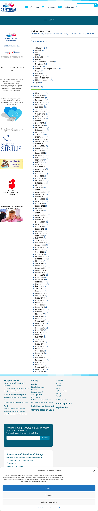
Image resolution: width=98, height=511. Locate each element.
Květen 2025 (40, 116)
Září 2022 (39, 187)
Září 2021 (39, 210)
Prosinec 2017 (41, 309)
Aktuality (38, 48)
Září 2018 (39, 289)
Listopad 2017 (41, 312)
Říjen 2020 (39, 236)
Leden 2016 (40, 353)
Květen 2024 (40, 144)
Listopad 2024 (41, 130)
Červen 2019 (40, 270)
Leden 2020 (40, 254)
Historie (34, 389)
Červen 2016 (40, 341)
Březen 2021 (40, 224)
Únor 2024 (39, 151)
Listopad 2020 (41, 233)
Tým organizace (36, 395)
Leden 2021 (40, 229)
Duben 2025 (40, 118)
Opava (38, 71)
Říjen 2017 (39, 314)
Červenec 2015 (41, 358)
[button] (94, 470)
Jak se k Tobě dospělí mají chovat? (15, 414)
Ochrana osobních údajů (42, 410)
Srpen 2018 (40, 291)
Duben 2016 (40, 346)
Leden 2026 (40, 98)
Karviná (38, 59)
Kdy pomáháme (11, 380)
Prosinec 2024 (41, 128)
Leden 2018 (40, 307)
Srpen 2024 (40, 137)
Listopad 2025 (41, 102)
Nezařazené (40, 64)
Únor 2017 (39, 330)
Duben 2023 (40, 174)
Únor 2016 (39, 351)
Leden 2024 (40, 153)
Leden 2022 (40, 206)
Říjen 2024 (39, 132)
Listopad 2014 (41, 362)
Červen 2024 (40, 141)
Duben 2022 (40, 199)
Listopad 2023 (41, 157)
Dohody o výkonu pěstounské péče (16, 402)
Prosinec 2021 (41, 208)
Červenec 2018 (41, 293)
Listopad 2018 (41, 284)
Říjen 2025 (39, 105)
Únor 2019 (39, 277)
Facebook (34, 7)
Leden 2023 (40, 178)
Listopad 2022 (41, 183)
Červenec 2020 (41, 243)
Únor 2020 (39, 252)
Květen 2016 (40, 344)
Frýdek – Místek (61, 391)
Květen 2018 (40, 298)
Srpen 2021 (40, 213)
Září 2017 (39, 316)
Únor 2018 (39, 305)
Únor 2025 (39, 123)
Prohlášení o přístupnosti (42, 406)
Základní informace (38, 387)
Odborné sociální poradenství (47, 68)
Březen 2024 (40, 148)
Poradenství (8, 386)
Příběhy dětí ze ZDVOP (44, 75)
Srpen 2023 (40, 164)
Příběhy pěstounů (42, 78)
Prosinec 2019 (41, 256)
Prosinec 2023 (41, 155)
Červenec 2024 (41, 139)
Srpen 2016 (40, 339)
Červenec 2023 (41, 167)
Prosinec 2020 (41, 231)
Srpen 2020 (40, 240)
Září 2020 (39, 238)
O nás (34, 384)
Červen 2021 (40, 217)
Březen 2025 (40, 121)
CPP (36, 52)
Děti (6, 406)
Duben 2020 (40, 247)
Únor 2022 (39, 203)
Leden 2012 (40, 371)
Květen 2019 (40, 272)
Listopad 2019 (41, 259)
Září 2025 (39, 107)
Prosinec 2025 (41, 100)
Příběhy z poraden (42, 80)
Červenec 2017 (41, 321)
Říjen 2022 (39, 185)
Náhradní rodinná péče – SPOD (42, 402)
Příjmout (49, 488)
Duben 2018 (40, 300)
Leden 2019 (40, 279)
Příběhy (34, 380)
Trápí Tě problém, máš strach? (14, 409)
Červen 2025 (40, 114)
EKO (37, 55)
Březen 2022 (40, 201)
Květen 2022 (40, 197)
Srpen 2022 (40, 190)
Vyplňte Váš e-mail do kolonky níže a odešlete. (22, 433)
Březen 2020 (40, 249)
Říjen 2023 (39, 160)
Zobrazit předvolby (49, 502)
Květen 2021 (40, 220)
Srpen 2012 (40, 365)
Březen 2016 (40, 348)
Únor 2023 (39, 176)
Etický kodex (35, 397)
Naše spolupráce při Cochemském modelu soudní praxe (12, 207)
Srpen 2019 (40, 266)
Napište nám (69, 7)
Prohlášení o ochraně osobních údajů (49, 508)
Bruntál (38, 50)
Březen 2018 (40, 302)
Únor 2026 (39, 95)
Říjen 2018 (39, 286)
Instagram (51, 7)
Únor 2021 (39, 226)
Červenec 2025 (41, 111)
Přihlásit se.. (61, 399)
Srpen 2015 (40, 355)
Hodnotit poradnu (64, 403)
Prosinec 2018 (41, 282)
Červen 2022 (40, 194)
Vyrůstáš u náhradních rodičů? (14, 411)
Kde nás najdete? (37, 392)
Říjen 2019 (39, 261)
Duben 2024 (40, 146)
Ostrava (38, 73)
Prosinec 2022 (41, 180)
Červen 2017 (40, 323)
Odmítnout (49, 495)
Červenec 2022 (41, 192)
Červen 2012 (40, 369)
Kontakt (59, 380)
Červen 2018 (40, 295)
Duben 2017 (40, 328)
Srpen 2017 (40, 318)
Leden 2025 (40, 125)
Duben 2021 (40, 222)
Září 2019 (39, 263)
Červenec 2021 (41, 215)
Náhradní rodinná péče (44, 62)
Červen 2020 (40, 245)
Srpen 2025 (40, 109)
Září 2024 (39, 134)
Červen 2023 (40, 169)
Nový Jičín (39, 66)
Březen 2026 (40, 93)
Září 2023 (39, 162)
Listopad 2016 (41, 332)
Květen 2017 (40, 325)
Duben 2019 (40, 275)
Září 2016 (39, 337)
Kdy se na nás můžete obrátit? (14, 383)
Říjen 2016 (39, 335)
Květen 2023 (40, 171)
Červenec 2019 (41, 268)
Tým (37, 82)
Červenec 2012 (41, 367)
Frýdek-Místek (40, 57)
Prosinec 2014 (41, 360)
